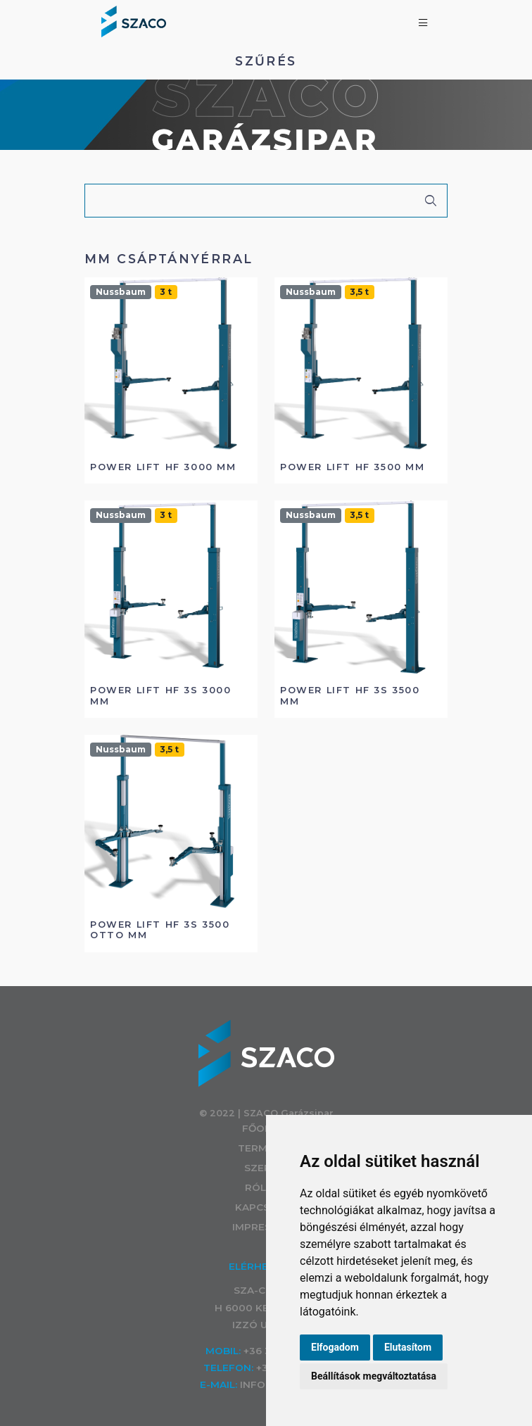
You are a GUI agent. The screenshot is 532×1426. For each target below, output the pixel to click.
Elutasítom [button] (407, 1347)
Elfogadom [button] (335, 1347)
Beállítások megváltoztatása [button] (373, 1376)
